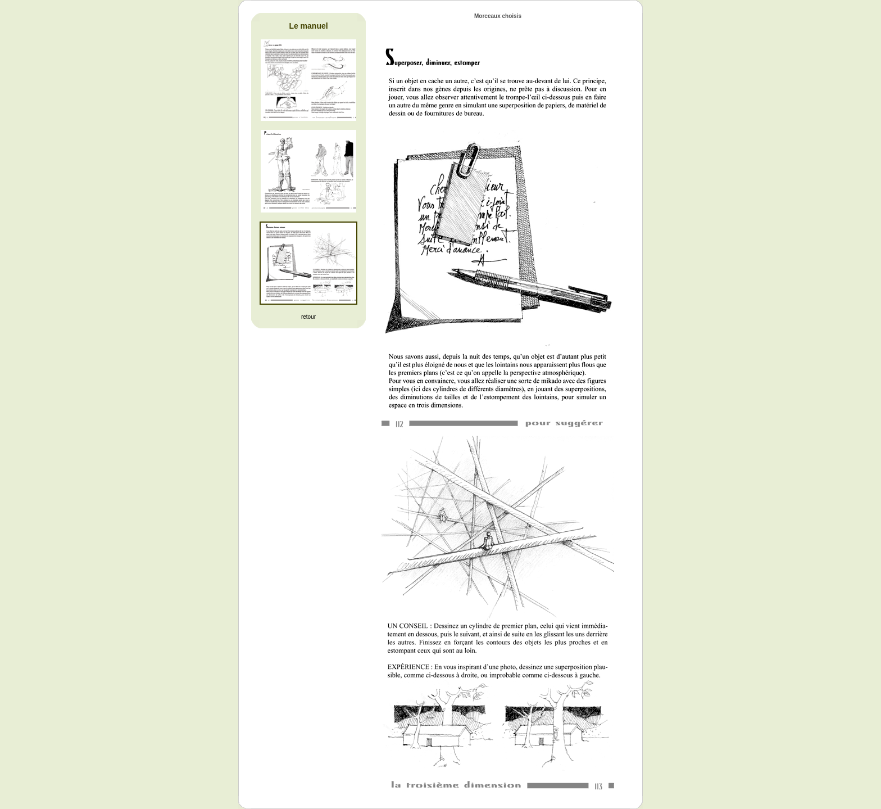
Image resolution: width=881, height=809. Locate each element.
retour (308, 317)
